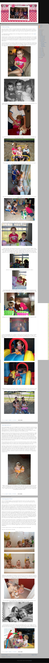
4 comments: (14, 651)
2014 (41, 31)
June (42, 49)
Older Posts (34, 655)
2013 (41, 32)
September (43, 40)
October (42, 38)
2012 (41, 33)
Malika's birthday (5, 27)
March (42, 53)
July (41, 48)
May (42, 50)
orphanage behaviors (6, 425)
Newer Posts (4, 655)
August (42, 41)
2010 (41, 57)
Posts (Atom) (8, 656)
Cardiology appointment (7, 499)
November (42, 37)
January (42, 55)
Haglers (34, 33)
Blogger (30, 660)
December (42, 36)
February (42, 54)
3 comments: (14, 420)
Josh (40, 27)
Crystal (41, 26)
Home (19, 655)
